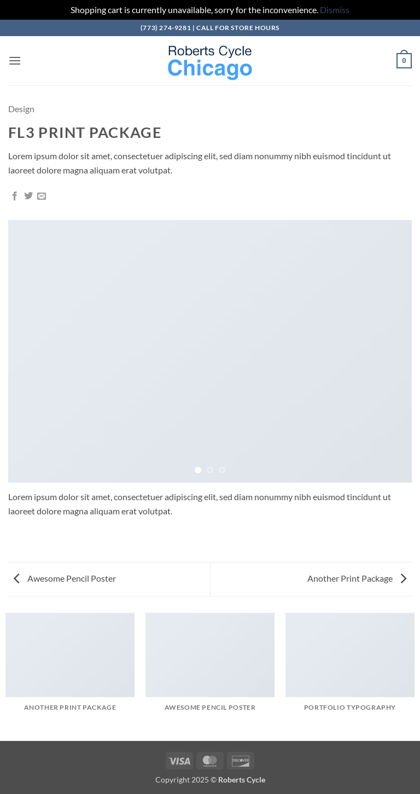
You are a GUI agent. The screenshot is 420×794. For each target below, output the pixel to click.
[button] (14, 60)
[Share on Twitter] (28, 196)
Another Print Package (356, 578)
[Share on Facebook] (14, 196)
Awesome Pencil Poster (65, 578)
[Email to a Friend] (41, 196)
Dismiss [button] (334, 9)
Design (21, 108)
